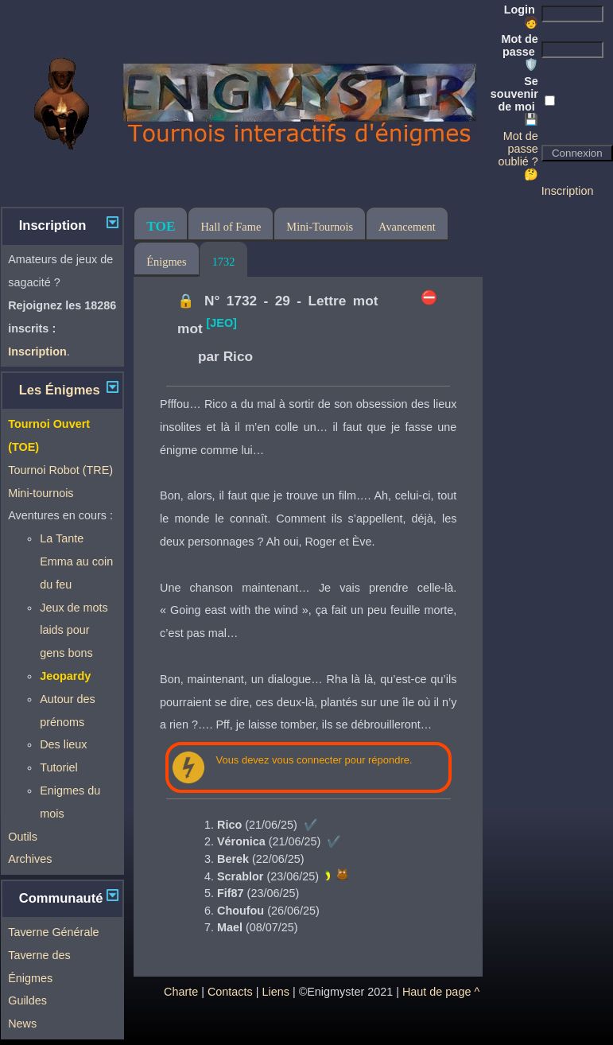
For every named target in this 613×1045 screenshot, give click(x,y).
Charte (181, 991)
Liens (275, 991)
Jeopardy (65, 676)
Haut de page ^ (440, 991)
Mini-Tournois (319, 226)
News (22, 1023)
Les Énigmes (59, 390)
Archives (30, 859)
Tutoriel (58, 767)
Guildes (27, 1000)
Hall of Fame (230, 226)
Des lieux (63, 744)
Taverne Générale (53, 932)
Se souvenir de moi (514, 100)
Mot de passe (519, 52)
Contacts (230, 991)
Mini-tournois (40, 493)
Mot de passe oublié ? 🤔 (517, 155)
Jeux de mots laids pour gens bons (74, 630)
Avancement (407, 226)
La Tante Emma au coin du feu (76, 561)
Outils (22, 836)
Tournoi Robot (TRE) (60, 470)
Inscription (567, 191)
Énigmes (166, 261)
